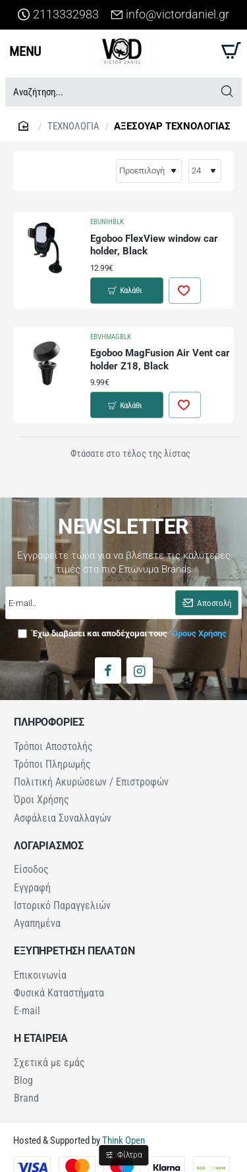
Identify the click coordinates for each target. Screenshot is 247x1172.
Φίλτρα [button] (129, 1155)
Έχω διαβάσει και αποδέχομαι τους (123, 627)
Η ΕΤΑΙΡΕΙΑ (41, 1023)
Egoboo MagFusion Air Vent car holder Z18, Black (160, 356)
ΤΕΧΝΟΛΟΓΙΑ (73, 126)
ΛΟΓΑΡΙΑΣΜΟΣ (49, 835)
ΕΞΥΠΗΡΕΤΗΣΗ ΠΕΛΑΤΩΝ (74, 937)
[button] (126, 288)
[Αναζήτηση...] (227, 92)
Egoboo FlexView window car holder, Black (154, 245)
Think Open (122, 1123)
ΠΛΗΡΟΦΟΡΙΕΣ (49, 716)
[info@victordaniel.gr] (170, 15)
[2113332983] (58, 15)
